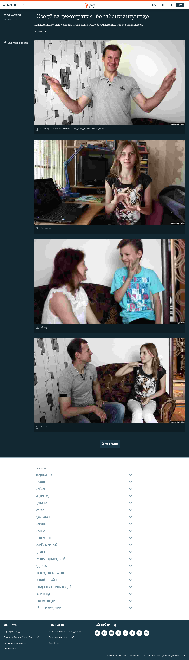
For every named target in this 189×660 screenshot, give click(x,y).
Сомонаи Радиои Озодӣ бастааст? (21, 637)
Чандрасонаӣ (12, 14)
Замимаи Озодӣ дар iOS (61, 637)
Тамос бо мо (10, 649)
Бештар (40, 31)
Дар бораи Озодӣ (12, 632)
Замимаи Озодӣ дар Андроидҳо (66, 632)
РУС (154, 5)
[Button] (16, 43)
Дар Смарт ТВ (56, 643)
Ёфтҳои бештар (110, 444)
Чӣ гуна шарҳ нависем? (16, 643)
